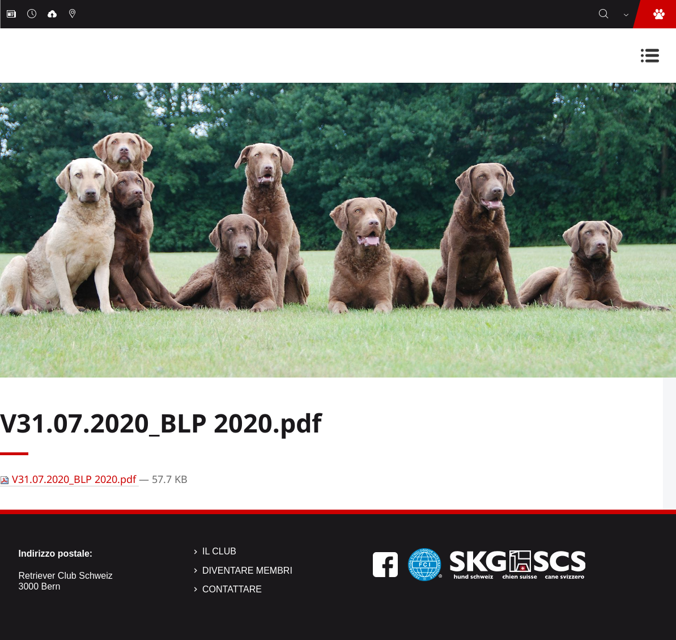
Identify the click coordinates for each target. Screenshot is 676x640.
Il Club (219, 551)
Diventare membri (247, 570)
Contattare (232, 589)
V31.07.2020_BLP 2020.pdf (69, 479)
